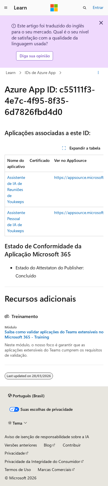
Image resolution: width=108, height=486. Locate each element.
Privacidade (15, 453)
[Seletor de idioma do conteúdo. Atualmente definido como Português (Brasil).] (26, 395)
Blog (48, 445)
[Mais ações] (98, 72)
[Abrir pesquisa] (84, 8)
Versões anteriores (21, 445)
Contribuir (72, 445)
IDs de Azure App (40, 72)
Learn (11, 72)
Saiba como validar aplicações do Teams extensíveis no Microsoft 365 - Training (54, 334)
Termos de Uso (18, 469)
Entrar (98, 7)
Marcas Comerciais (54, 469)
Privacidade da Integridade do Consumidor (42, 461)
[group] (54, 195)
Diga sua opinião (35, 55)
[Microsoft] (54, 8)
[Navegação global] (6, 8)
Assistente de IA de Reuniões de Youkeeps (16, 189)
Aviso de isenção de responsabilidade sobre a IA (47, 436)
